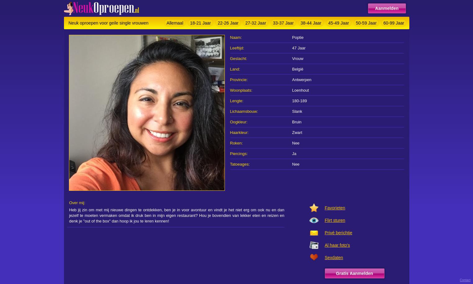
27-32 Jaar (255, 23)
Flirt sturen (335, 220)
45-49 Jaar (338, 23)
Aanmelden (386, 8)
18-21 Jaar (200, 23)
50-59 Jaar (366, 23)
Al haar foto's (337, 245)
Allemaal (174, 23)
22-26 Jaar (228, 23)
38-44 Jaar (311, 23)
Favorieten (335, 207)
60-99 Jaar (394, 23)
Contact (465, 280)
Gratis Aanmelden (354, 273)
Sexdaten (334, 257)
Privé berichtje (338, 232)
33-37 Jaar (283, 23)
